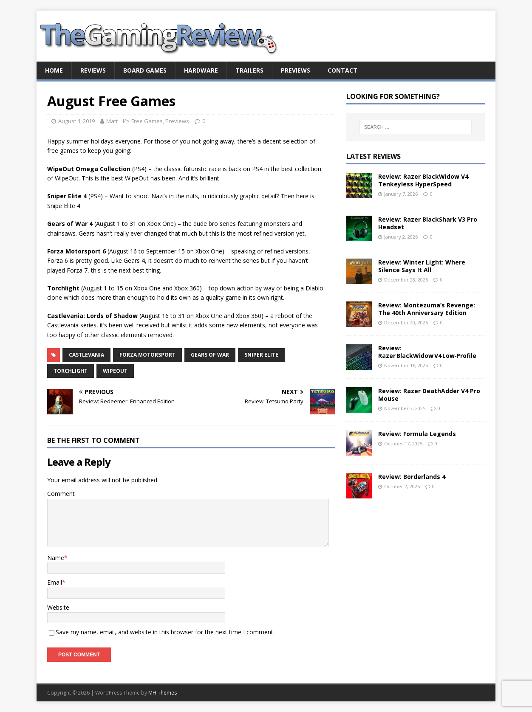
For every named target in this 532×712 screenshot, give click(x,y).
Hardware (201, 70)
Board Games (145, 70)
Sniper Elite (261, 354)
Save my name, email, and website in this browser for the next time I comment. (165, 632)
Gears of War (210, 354)
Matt (112, 121)
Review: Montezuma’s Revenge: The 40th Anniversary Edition (426, 309)
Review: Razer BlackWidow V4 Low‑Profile (427, 352)
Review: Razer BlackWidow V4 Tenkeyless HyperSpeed (423, 180)
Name (55, 558)
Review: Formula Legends (417, 434)
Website (58, 607)
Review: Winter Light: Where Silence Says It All (421, 266)
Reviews (93, 70)
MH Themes (162, 692)
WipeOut (115, 370)
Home (54, 70)
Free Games (147, 121)
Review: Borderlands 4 (411, 477)
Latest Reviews (373, 156)
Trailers (249, 70)
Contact (342, 70)
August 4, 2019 (76, 121)
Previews (295, 70)
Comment (61, 494)
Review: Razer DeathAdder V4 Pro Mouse (429, 394)
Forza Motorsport (147, 354)
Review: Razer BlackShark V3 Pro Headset (427, 223)
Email (54, 582)
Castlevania (86, 354)
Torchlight (71, 370)
